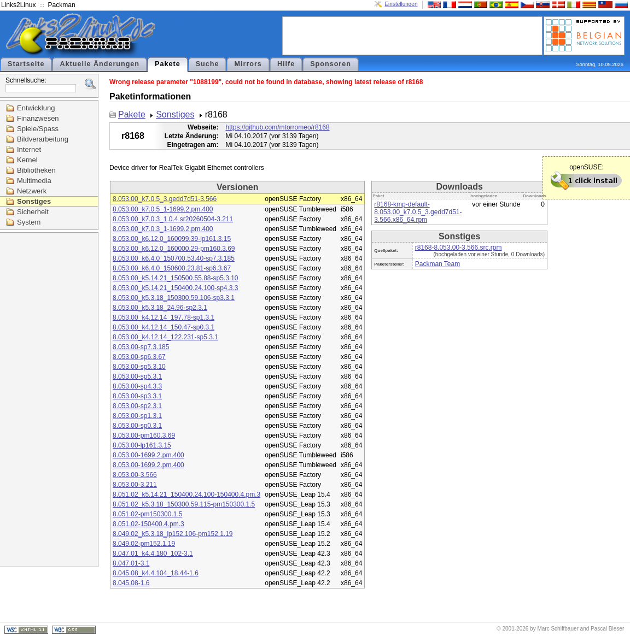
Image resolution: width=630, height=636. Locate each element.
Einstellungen (400, 4)
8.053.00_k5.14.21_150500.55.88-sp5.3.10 (175, 278)
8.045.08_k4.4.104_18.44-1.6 (156, 573)
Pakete (167, 64)
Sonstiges (34, 201)
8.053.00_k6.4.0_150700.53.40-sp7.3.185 (174, 258)
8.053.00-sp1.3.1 (137, 416)
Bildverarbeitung (42, 139)
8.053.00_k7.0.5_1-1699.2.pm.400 (163, 209)
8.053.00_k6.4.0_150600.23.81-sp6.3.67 (172, 268)
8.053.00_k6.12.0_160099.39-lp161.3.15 (172, 239)
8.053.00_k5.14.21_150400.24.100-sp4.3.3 (175, 288)
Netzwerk (31, 191)
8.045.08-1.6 (131, 583)
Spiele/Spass (38, 129)
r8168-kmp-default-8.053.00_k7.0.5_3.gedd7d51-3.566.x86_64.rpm (418, 212)
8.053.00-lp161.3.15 (142, 445)
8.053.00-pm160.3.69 (144, 435)
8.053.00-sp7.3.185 (141, 347)
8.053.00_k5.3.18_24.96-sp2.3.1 (160, 307)
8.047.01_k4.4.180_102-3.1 (153, 553)
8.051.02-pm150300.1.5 (147, 514)
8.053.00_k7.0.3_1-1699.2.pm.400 (163, 229)
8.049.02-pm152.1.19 (144, 543)
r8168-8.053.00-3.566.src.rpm (458, 247)
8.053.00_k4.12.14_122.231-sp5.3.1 (165, 337)
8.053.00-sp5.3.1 (137, 376)
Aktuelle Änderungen (99, 64)
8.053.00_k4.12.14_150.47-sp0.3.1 (163, 327)
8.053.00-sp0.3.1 (137, 425)
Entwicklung (36, 108)
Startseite (26, 64)
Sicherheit (33, 212)
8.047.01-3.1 (131, 563)
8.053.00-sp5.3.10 (139, 366)
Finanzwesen (38, 118)
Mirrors (247, 64)
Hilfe (286, 64)
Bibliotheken (36, 170)
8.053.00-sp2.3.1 (137, 406)
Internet (29, 149)
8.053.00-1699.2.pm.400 (148, 455)
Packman (61, 5)
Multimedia (34, 180)
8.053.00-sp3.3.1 (137, 396)
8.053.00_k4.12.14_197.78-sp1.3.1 (163, 317)
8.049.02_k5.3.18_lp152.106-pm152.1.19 (173, 534)
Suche (207, 64)
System (28, 222)
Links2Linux (18, 5)
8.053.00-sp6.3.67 (139, 357)
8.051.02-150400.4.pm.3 (148, 524)
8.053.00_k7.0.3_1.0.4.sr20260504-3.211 (173, 219)
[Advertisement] (412, 35)
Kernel (27, 160)
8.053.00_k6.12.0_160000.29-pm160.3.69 (174, 248)
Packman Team (437, 264)
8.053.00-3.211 (135, 484)
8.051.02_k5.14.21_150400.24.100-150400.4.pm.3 (186, 494)
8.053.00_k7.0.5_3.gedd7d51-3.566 (165, 199)
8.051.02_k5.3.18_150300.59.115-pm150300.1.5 (184, 504)
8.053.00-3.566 (135, 475)
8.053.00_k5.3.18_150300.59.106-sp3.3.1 (174, 298)
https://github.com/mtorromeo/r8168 (278, 127)
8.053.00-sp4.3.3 (137, 386)
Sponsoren (330, 64)
